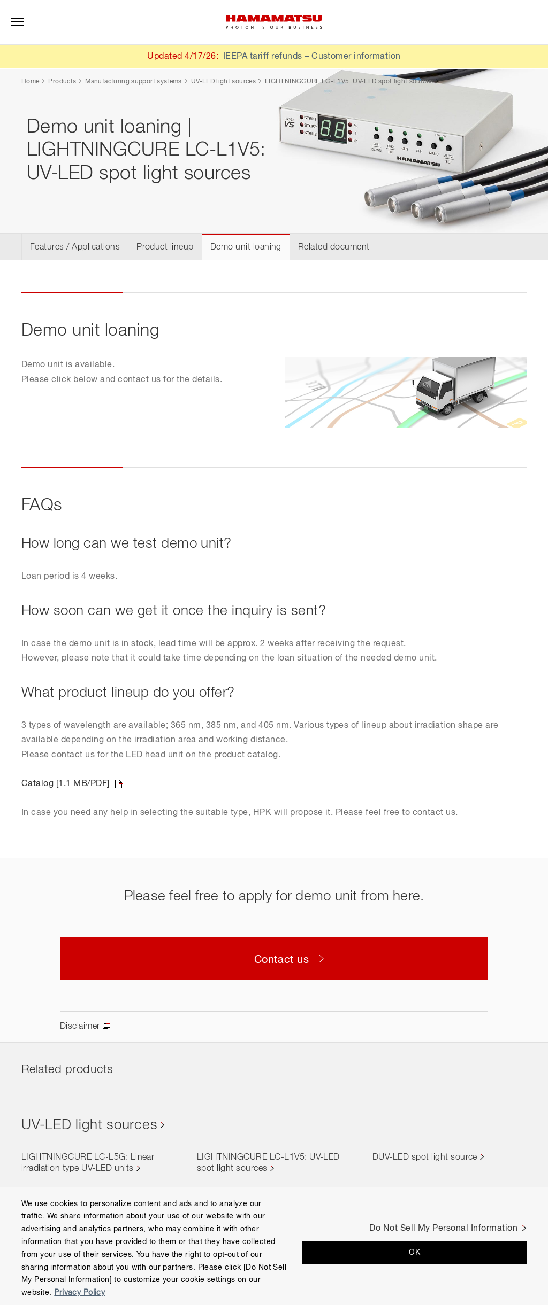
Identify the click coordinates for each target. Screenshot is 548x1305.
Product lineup (165, 247)
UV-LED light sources (223, 82)
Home (30, 82)
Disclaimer (80, 1026)
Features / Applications (75, 247)
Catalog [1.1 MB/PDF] (65, 784)
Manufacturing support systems (133, 82)
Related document (334, 247)
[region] (274, 1246)
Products (62, 82)
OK (414, 1252)
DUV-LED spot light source (424, 1157)
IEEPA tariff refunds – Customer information (312, 56)
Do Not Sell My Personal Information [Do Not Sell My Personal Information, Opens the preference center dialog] (443, 1228)
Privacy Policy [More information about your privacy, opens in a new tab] (79, 1292)
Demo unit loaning (245, 247)
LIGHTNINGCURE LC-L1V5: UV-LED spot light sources (349, 82)
